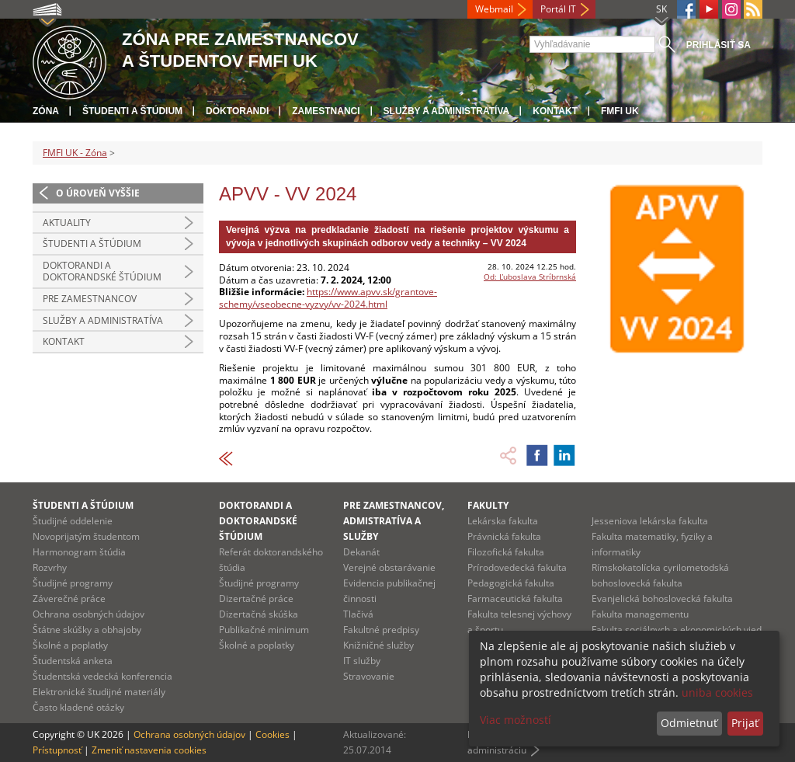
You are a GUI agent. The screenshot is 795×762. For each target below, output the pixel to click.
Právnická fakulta (504, 536)
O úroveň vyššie (98, 193)
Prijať (745, 722)
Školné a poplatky (70, 645)
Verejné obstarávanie (389, 567)
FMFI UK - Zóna (75, 152)
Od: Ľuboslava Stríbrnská (530, 276)
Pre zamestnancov (90, 298)
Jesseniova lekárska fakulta (650, 520)
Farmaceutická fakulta (515, 598)
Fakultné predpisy (381, 629)
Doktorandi (237, 111)
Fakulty (488, 505)
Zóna (46, 111)
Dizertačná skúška (258, 614)
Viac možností (515, 719)
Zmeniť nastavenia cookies (149, 750)
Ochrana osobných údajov (88, 614)
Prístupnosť (57, 750)
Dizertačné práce (256, 598)
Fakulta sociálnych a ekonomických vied (677, 629)
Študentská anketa (73, 660)
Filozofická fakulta (505, 551)
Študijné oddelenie (73, 520)
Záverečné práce (69, 598)
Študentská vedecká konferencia (102, 676)
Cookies (272, 734)
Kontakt (555, 111)
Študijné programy (73, 583)
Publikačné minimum (264, 629)
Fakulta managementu (640, 614)
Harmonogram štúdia (79, 551)
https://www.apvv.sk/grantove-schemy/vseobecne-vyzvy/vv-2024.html (328, 298)
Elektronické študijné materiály (99, 691)
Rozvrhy (50, 567)
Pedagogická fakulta (510, 583)
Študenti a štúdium (132, 111)
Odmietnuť (689, 722)
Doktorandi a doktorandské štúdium (102, 271)
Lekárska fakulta (502, 520)
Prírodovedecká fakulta (517, 567)
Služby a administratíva (447, 111)
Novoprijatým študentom (86, 536)
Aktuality (67, 222)
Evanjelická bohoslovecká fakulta (662, 598)
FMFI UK (620, 111)
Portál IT (558, 9)
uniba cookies (717, 692)
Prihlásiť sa (718, 45)
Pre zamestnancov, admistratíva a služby (393, 521)
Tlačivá (358, 614)
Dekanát (361, 551)
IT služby (361, 660)
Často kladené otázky (78, 707)
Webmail (494, 9)
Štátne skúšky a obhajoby (87, 629)
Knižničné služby (378, 645)
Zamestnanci (325, 111)
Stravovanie (368, 676)
